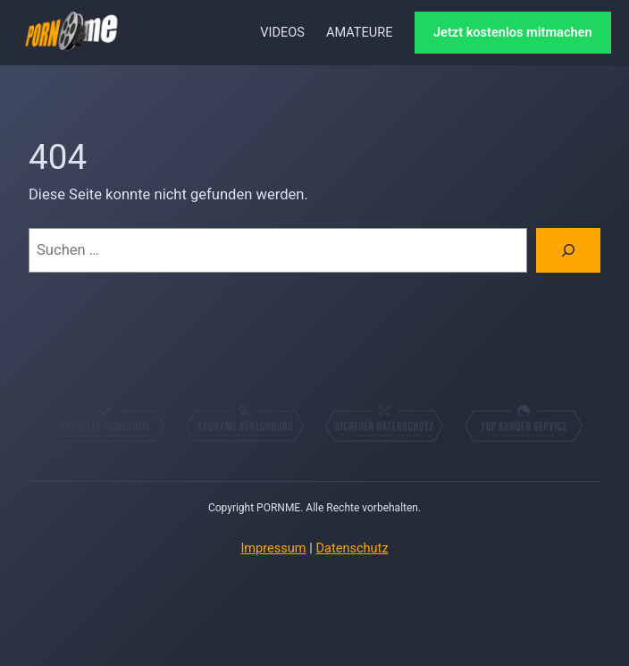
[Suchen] (568, 250)
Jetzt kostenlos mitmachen (512, 32)
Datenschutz (351, 548)
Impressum (273, 548)
